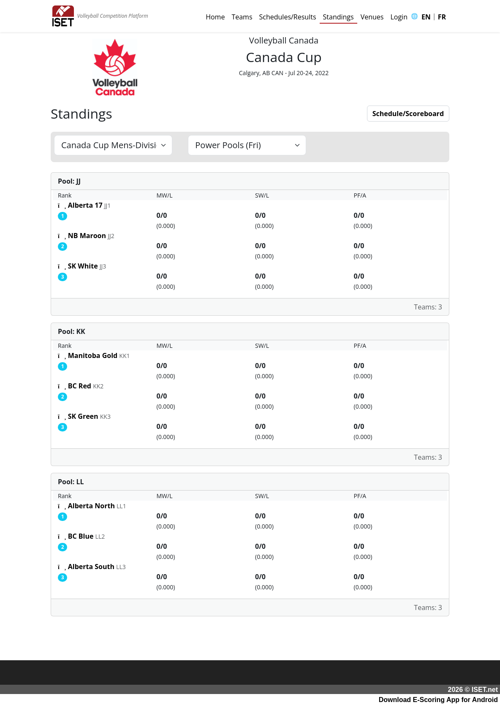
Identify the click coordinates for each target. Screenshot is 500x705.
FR (442, 17)
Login (399, 17)
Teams (241, 17)
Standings (338, 17)
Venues (372, 17)
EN (426, 17)
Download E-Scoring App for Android (438, 699)
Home (215, 17)
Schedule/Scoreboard (408, 113)
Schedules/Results (287, 17)
